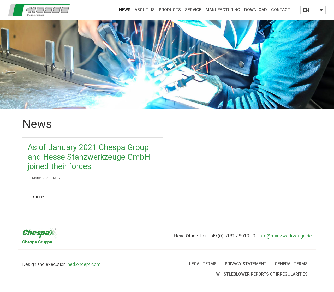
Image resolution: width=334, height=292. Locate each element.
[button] (313, 10)
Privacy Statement (245, 263)
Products (170, 9)
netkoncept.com (84, 264)
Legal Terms (203, 263)
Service (193, 9)
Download (255, 9)
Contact (280, 9)
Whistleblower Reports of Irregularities (262, 274)
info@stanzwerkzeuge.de (285, 236)
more (38, 196)
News (124, 9)
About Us (145, 9)
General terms (291, 263)
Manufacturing (223, 9)
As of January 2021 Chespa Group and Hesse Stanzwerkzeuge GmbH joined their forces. (89, 157)
